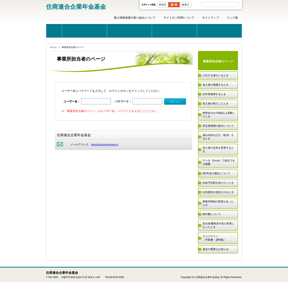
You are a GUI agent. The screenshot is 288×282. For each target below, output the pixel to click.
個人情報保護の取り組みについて (135, 17)
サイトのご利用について (179, 17)
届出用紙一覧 (219, 31)
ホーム (54, 31)
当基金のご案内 (84, 31)
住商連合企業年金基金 (76, 6)
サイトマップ (210, 17)
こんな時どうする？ (174, 31)
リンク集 (232, 17)
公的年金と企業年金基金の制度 (129, 31)
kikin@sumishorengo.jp (104, 144)
